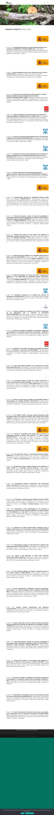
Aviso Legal (18, 807)
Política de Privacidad (25, 807)
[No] (52, 811)
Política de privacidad (29, 813)
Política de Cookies (34, 807)
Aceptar (22, 813)
